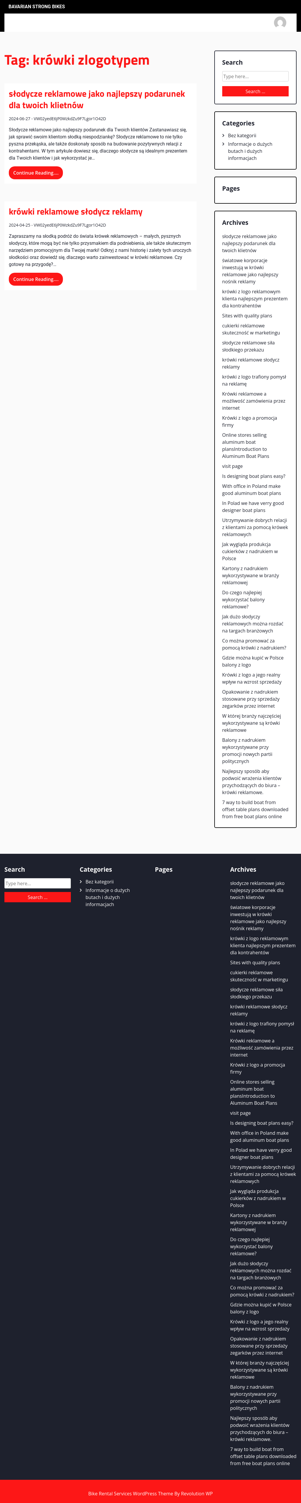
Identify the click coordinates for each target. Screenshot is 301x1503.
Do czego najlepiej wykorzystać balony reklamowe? (243, 599)
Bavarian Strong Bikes (37, 6)
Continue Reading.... (35, 173)
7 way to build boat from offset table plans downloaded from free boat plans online (255, 809)
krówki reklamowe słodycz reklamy (76, 211)
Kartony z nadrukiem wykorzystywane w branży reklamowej (250, 575)
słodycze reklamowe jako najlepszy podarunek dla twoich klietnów (97, 99)
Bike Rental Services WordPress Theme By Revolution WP (150, 1493)
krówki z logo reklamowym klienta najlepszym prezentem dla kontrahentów (255, 298)
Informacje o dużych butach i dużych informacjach (250, 151)
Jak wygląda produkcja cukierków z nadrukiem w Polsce (250, 551)
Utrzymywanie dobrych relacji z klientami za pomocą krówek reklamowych (255, 527)
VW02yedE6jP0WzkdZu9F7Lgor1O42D (70, 118)
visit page (232, 466)
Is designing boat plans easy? (253, 476)
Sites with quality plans (247, 315)
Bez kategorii (242, 135)
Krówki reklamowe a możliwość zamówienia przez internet (253, 401)
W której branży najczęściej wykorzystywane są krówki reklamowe (251, 723)
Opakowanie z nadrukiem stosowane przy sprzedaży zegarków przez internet (251, 699)
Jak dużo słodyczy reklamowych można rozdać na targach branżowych (252, 623)
